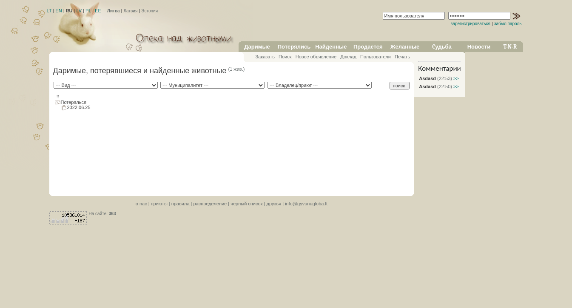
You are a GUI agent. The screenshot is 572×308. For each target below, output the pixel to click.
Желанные (405, 46)
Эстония (149, 11)
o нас (141, 203)
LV (79, 10)
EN (58, 10)
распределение (210, 203)
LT (49, 10)
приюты (159, 203)
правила (180, 203)
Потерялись (294, 46)
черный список (246, 203)
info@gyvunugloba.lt (306, 203)
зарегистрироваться (470, 23)
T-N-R (510, 46)
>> (455, 78)
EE (98, 10)
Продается (368, 46)
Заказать (265, 56)
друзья (274, 203)
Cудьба (442, 46)
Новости (479, 46)
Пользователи (375, 56)
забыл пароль (508, 23)
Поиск (285, 56)
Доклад (348, 56)
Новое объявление (316, 56)
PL (88, 10)
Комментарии (439, 68)
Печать (402, 56)
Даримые (257, 46)
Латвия (131, 11)
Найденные (331, 46)
